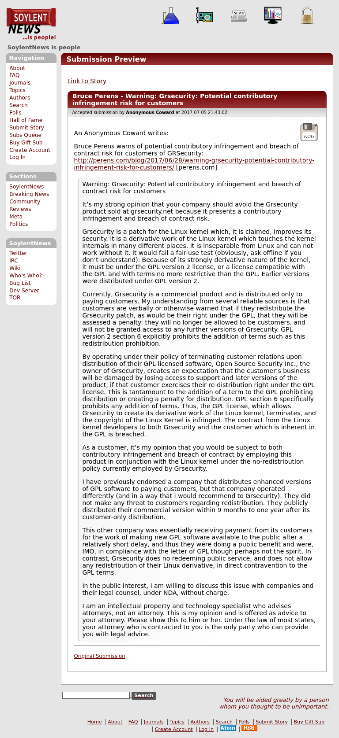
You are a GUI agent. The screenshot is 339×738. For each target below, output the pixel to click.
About (17, 68)
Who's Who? (25, 276)
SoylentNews (31, 24)
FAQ (14, 75)
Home (94, 722)
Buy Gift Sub (25, 143)
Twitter (18, 253)
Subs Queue (25, 135)
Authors (19, 98)
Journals (19, 83)
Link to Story (87, 81)
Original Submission (99, 656)
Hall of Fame (25, 120)
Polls (15, 113)
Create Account (29, 150)
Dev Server (24, 291)
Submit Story (26, 128)
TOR (14, 298)
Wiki (14, 268)
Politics (18, 224)
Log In (17, 157)
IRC (13, 261)
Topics (17, 90)
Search (18, 105)
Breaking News (29, 194)
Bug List (20, 283)
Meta (16, 217)
